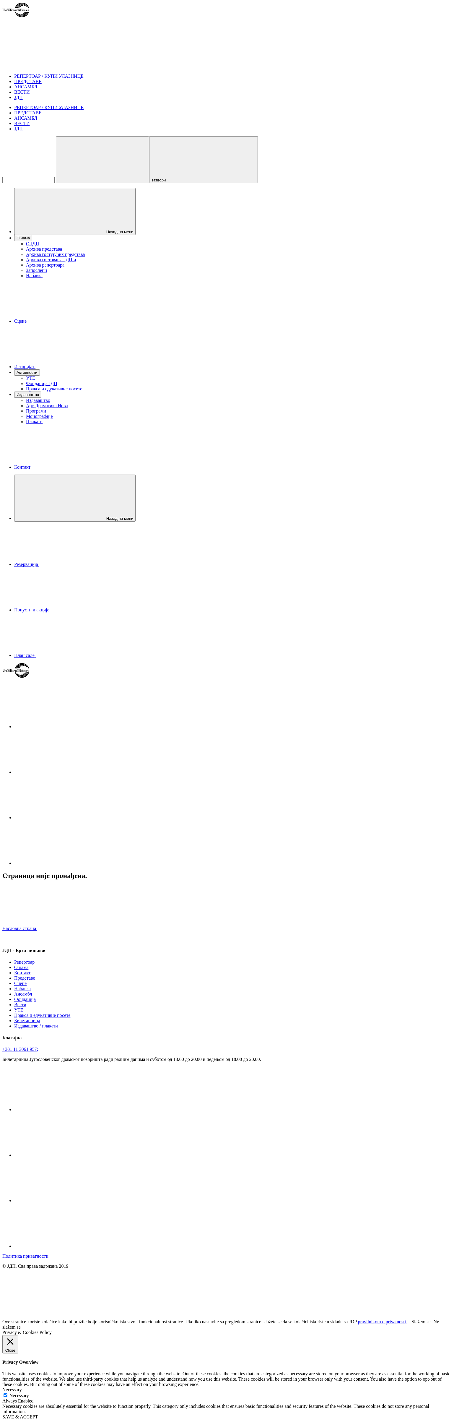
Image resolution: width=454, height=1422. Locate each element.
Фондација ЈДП (41, 383)
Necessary (19, 1395)
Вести (20, 1004)
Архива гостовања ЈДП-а (51, 259)
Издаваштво (38, 400)
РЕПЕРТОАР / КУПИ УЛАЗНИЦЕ (49, 76)
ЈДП (18, 97)
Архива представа (44, 248)
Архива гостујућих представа (55, 254)
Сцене (20, 983)
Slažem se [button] (420, 1321)
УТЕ (30, 378)
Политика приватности (25, 1256)
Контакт (22, 972)
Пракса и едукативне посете (54, 388)
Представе (24, 978)
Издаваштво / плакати (36, 1025)
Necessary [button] (12, 1389)
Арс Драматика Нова (47, 405)
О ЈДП (32, 243)
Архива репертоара (45, 264)
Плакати (34, 421)
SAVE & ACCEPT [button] (20, 1416)
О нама (21, 967)
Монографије (39, 416)
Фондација (25, 999)
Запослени (36, 270)
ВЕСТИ (22, 92)
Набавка (34, 275)
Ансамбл (23, 993)
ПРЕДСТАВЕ (28, 81)
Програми (36, 410)
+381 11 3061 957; (20, 1049)
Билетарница (27, 1020)
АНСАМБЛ (25, 86)
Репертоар (24, 962)
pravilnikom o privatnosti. (382, 1321)
